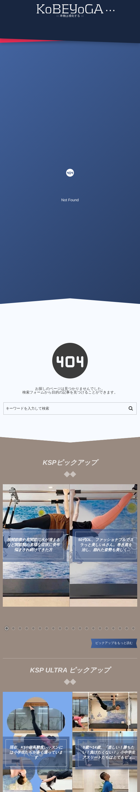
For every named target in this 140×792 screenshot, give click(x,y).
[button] (6, 628)
